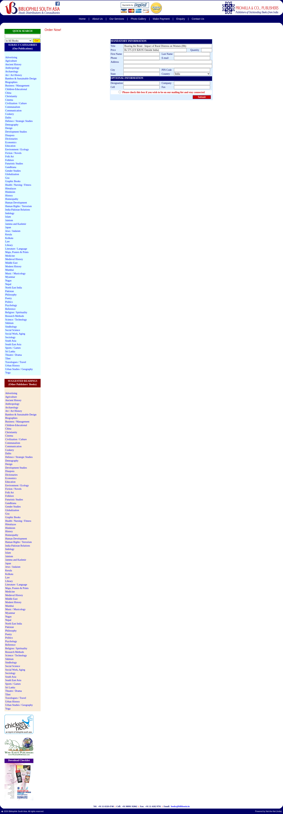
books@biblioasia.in (180, 806)
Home (82, 18)
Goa (7, 178)
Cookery (9, 114)
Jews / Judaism (12, 231)
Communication (13, 110)
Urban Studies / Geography (19, 369)
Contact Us (198, 18)
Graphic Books (12, 181)
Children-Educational (16, 89)
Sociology (10, 337)
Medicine (10, 255)
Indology (9, 213)
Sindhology (11, 326)
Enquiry (180, 18)
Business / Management (17, 85)
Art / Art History (13, 75)
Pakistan (9, 291)
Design (8, 128)
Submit (202, 97)
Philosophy (11, 294)
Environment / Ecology (17, 149)
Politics (9, 302)
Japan (8, 227)
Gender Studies (13, 170)
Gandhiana (10, 167)
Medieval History (14, 259)
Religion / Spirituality (16, 312)
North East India (13, 287)
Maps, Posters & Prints (17, 252)
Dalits (8, 117)
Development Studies (16, 131)
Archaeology (11, 71)
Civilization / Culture (16, 103)
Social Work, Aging (15, 333)
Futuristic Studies (14, 163)
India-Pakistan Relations (17, 209)
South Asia (10, 340)
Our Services (116, 18)
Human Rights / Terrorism (18, 206)
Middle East (11, 263)
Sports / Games (13, 348)
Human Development (16, 202)
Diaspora (9, 135)
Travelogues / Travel (15, 362)
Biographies (11, 82)
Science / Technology (16, 319)
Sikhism (9, 323)
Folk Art (9, 156)
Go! (37, 40)
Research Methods (14, 316)
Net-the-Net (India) (274, 811)
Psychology (11, 305)
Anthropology (12, 68)
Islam (8, 216)
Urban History (12, 365)
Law (7, 241)
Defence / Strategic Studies (19, 121)
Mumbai (9, 270)
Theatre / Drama (13, 355)
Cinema (9, 100)
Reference (10, 309)
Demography (11, 124)
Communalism (12, 107)
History (9, 195)
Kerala (8, 234)
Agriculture (11, 60)
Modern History (13, 266)
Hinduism (10, 192)
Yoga (7, 372)
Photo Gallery (138, 18)
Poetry (8, 298)
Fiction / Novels (13, 153)
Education (10, 145)
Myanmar (10, 277)
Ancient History (13, 64)
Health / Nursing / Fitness (18, 185)
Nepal (8, 284)
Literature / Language (16, 248)
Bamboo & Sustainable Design (20, 78)
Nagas (8, 280)
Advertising (11, 57)
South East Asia (13, 344)
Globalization (12, 174)
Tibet (7, 358)
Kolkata (9, 238)
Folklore (9, 160)
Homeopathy (11, 199)
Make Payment (161, 18)
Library (9, 245)
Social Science (12, 330)
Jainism (9, 220)
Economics (10, 142)
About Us (97, 18)
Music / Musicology (15, 273)
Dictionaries (11, 138)
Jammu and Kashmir (15, 224)
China (8, 93)
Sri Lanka (10, 351)
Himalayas (10, 188)
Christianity (11, 96)
